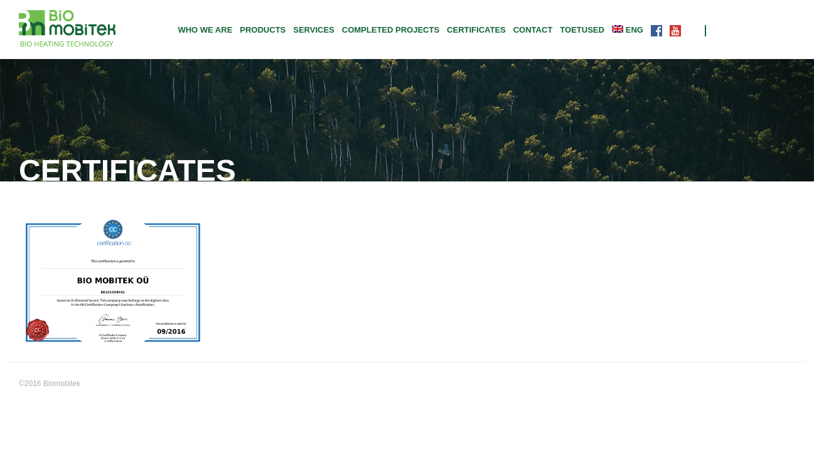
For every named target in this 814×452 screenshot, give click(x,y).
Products (263, 30)
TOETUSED (582, 30)
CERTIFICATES (476, 30)
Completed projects (390, 30)
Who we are (205, 30)
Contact (533, 30)
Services (314, 30)
